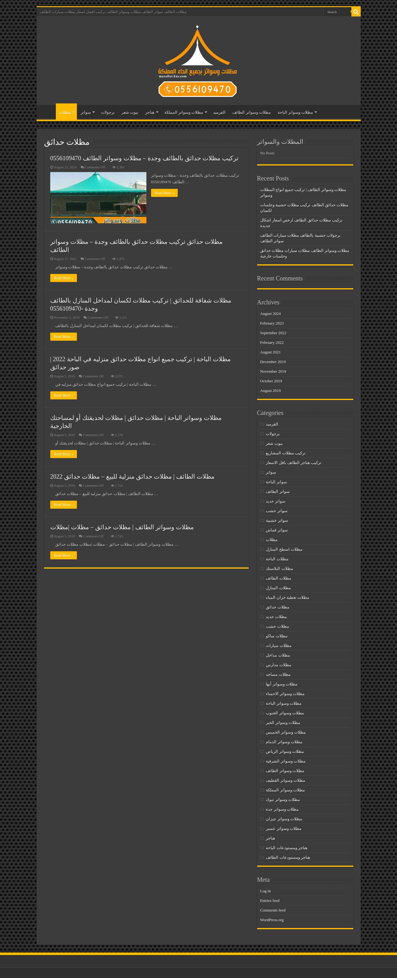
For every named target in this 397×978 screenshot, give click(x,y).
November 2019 (273, 371)
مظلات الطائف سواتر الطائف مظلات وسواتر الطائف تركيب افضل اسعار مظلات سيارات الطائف (113, 12)
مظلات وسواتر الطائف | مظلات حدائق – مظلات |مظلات (122, 527)
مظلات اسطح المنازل (284, 549)
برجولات (108, 112)
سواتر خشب (276, 510)
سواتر (86, 112)
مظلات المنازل (278, 587)
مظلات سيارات (278, 645)
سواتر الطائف (277, 491)
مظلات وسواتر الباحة (295, 112)
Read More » (164, 193)
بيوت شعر (130, 112)
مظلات (65, 112)
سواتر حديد (275, 501)
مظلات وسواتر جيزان (284, 819)
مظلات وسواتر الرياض (285, 751)
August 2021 (270, 352)
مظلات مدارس (278, 664)
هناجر (149, 112)
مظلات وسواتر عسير (283, 828)
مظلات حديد (276, 616)
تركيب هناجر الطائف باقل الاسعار (293, 462)
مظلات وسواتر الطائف (251, 112)
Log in (265, 891)
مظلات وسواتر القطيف (285, 780)
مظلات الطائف (278, 578)
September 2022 (273, 332)
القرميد (219, 112)
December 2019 (273, 361)
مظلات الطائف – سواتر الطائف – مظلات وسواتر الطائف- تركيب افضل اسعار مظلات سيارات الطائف (48, 111)
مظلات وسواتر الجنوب (285, 713)
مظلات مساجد (278, 674)
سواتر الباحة (276, 482)
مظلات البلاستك (279, 568)
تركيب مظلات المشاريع (286, 453)
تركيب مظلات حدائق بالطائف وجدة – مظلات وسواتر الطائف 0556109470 (144, 158)
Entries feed (269, 900)
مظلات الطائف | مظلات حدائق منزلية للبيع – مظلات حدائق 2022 (132, 476)
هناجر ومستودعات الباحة (286, 847)
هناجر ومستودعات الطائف (288, 857)
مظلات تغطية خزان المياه (287, 597)
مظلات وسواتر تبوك (283, 799)
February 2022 (272, 342)
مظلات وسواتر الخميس (286, 732)
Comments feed (273, 910)
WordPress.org (272, 919)
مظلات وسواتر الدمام (284, 741)
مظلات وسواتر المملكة (183, 112)
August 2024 (270, 313)
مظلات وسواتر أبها (281, 684)
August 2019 (270, 390)
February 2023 (272, 323)
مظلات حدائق (277, 607)
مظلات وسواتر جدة (282, 809)
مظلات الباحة (277, 559)
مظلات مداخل (278, 655)
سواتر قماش (277, 530)
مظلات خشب (277, 626)
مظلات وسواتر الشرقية (286, 761)
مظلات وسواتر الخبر (283, 722)
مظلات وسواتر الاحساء (285, 693)
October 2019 (271, 381)
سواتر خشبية (277, 520)
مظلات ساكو (276, 636)
